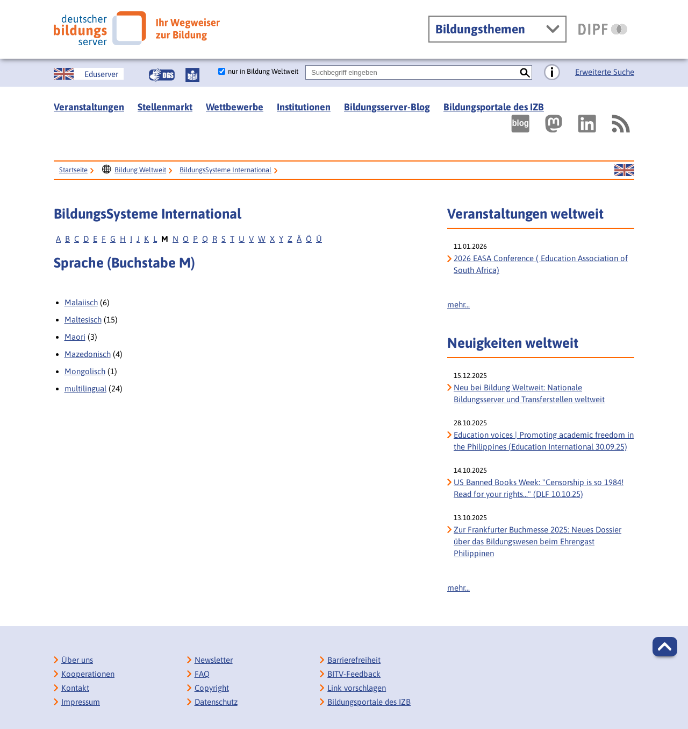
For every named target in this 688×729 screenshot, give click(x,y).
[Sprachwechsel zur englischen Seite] (89, 74)
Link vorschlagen (356, 687)
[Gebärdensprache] (162, 75)
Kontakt (75, 687)
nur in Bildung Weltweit (263, 71)
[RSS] (620, 124)
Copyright (212, 687)
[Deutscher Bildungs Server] (137, 28)
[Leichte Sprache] (192, 75)
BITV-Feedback (354, 673)
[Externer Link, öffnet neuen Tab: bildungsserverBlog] (520, 124)
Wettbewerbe (234, 107)
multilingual (85, 388)
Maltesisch (83, 319)
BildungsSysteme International (225, 170)
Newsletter (214, 659)
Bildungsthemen (480, 29)
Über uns (77, 659)
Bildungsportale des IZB (493, 107)
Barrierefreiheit (354, 659)
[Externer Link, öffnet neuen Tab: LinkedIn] (587, 124)
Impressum (80, 701)
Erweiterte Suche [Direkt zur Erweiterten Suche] (604, 71)
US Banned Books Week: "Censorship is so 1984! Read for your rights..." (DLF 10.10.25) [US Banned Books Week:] (539, 488)
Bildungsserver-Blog (387, 107)
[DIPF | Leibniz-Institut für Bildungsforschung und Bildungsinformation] (602, 29)
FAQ (202, 673)
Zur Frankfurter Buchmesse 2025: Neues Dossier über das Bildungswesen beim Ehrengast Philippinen (537, 541)
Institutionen (304, 107)
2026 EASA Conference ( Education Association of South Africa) (541, 264)
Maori (74, 336)
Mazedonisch (87, 354)
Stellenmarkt (165, 107)
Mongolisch (84, 371)
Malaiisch (81, 302)
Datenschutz (216, 701)
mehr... (458, 304)
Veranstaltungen (89, 107)
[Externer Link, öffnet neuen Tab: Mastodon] (554, 124)
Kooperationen (87, 673)
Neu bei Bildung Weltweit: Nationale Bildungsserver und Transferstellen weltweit (529, 393)
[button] (665, 646)
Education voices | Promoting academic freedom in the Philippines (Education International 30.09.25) (544, 440)
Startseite (73, 170)
